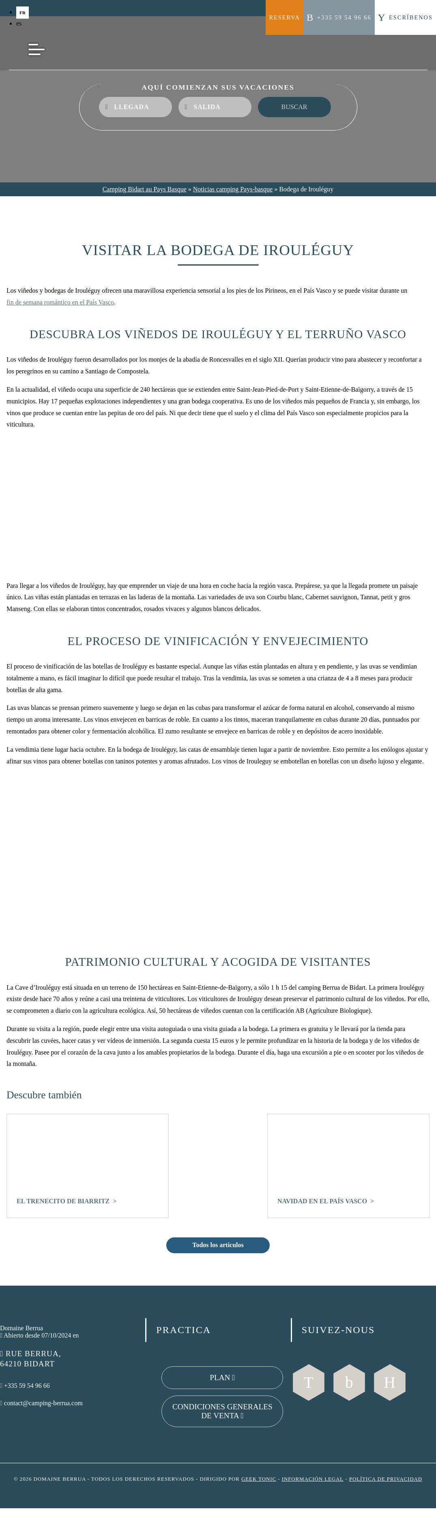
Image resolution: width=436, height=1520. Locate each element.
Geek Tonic (258, 1479)
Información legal (313, 1479)
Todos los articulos (218, 1244)
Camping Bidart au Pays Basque (145, 189)
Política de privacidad (385, 1479)
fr (22, 12)
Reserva (284, 17)
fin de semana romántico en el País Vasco (60, 302)
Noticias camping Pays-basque (233, 189)
